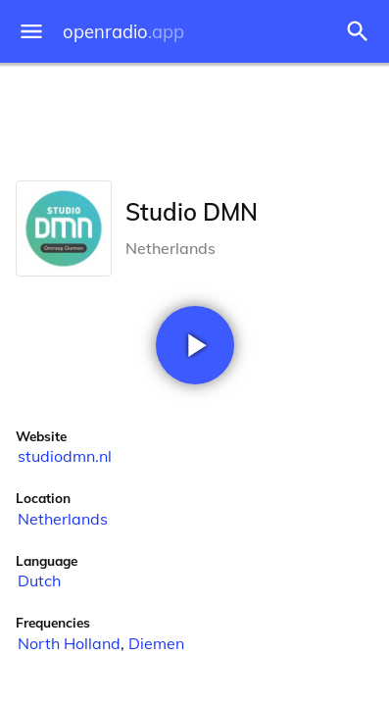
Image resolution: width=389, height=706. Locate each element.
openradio (123, 32)
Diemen (156, 643)
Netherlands (63, 519)
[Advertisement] (194, 117)
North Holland (69, 643)
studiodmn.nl (65, 456)
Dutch (39, 580)
